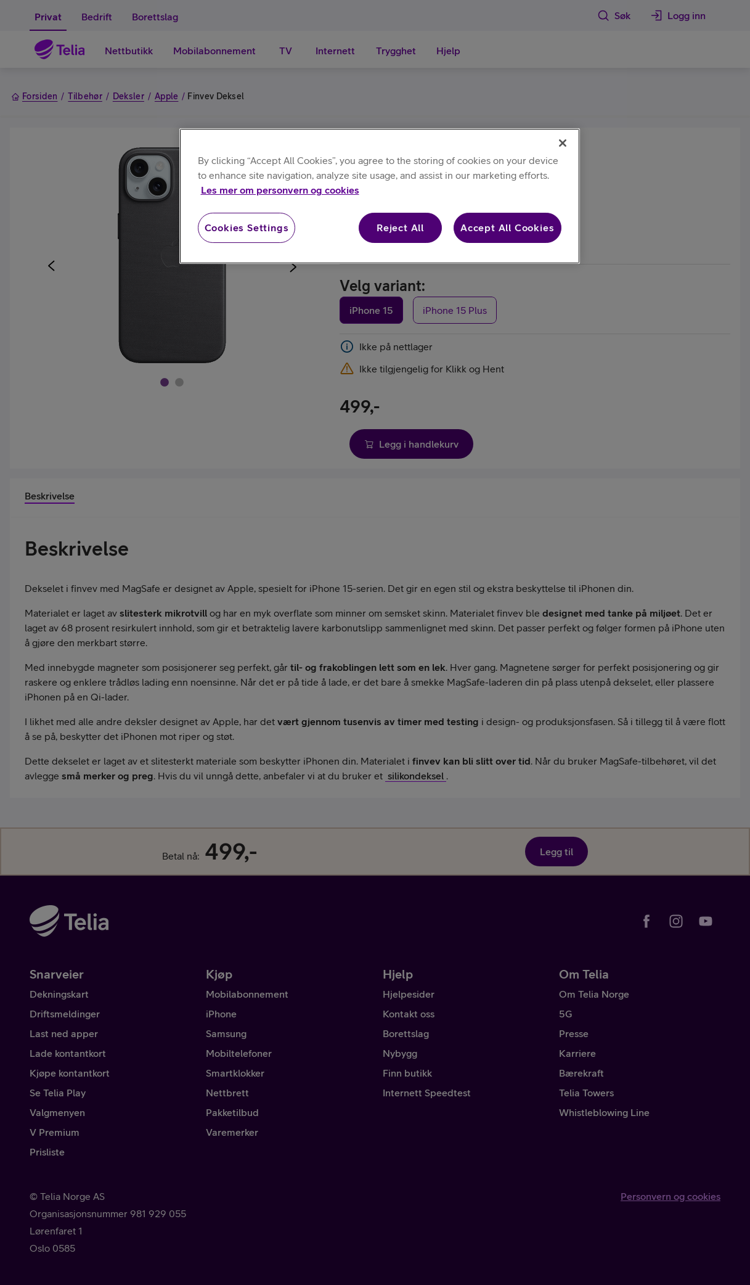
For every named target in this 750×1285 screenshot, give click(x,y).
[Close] (562, 143)
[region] (379, 195)
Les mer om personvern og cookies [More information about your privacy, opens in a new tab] (280, 189)
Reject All (400, 227)
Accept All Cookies (507, 227)
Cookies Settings (247, 227)
